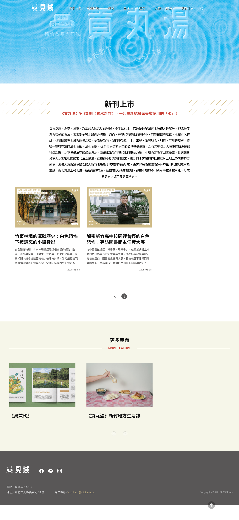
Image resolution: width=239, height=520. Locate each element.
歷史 (142, 8)
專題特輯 (93, 8)
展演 (169, 8)
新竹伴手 (187, 8)
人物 (158, 8)
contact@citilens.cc (81, 492)
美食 (111, 8)
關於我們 (75, 8)
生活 (127, 8)
